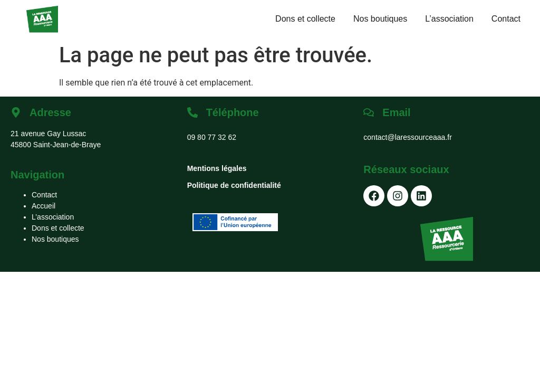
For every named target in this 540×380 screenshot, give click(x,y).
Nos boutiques (380, 18)
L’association (449, 18)
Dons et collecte (305, 18)
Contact (505, 18)
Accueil (43, 206)
